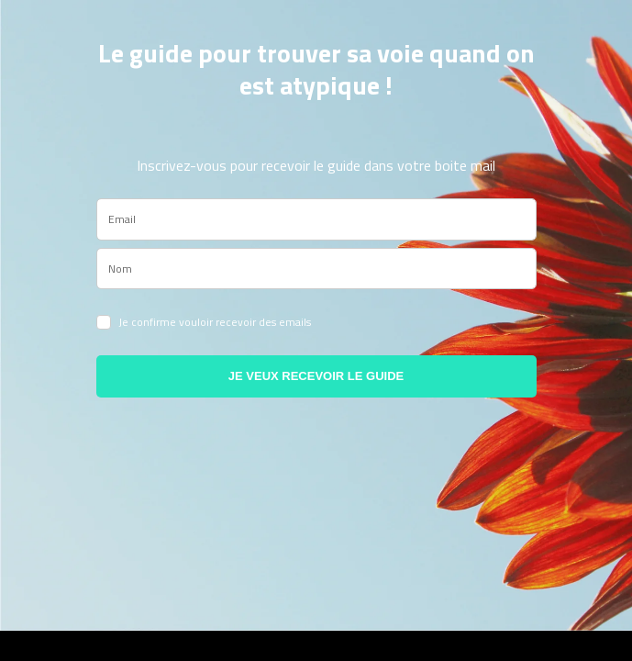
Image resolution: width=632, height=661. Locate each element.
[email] (316, 219)
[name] (316, 269)
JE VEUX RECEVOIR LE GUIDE (316, 376)
